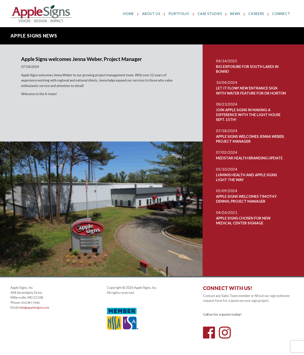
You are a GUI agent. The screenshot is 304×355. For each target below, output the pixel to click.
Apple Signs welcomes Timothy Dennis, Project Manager (250, 208)
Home (128, 13)
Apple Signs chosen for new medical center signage (247, 230)
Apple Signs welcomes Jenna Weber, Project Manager (248, 143)
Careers (256, 13)
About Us (151, 13)
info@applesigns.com (34, 307)
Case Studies (210, 13)
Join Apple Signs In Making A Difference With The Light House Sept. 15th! (247, 119)
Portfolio (178, 13)
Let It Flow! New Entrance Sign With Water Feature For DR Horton (251, 92)
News (235, 13)
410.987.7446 (31, 302)
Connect (281, 13)
